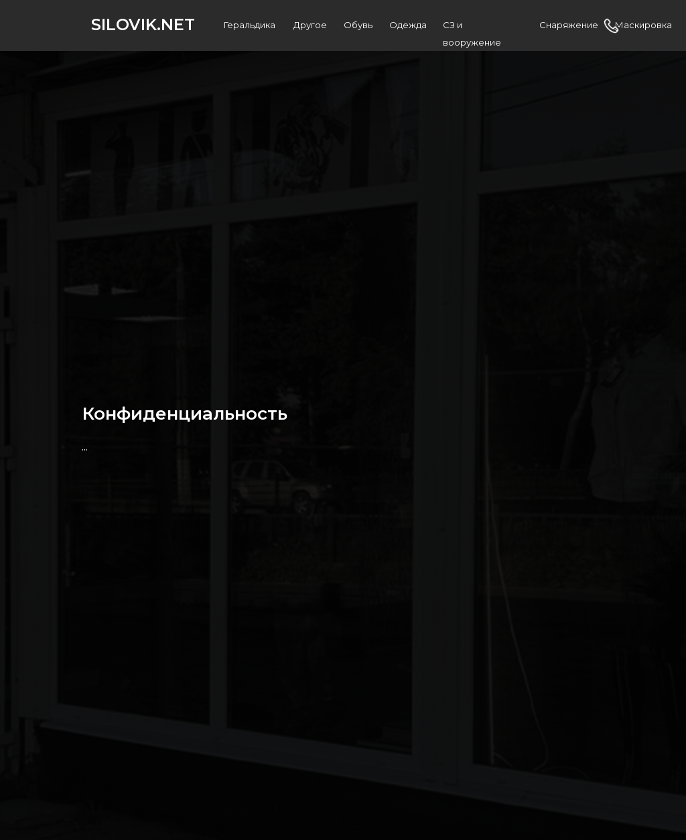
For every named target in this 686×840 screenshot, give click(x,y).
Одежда (408, 24)
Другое (310, 24)
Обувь (358, 24)
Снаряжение (568, 24)
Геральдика (249, 24)
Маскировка (643, 24)
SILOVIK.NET (143, 24)
